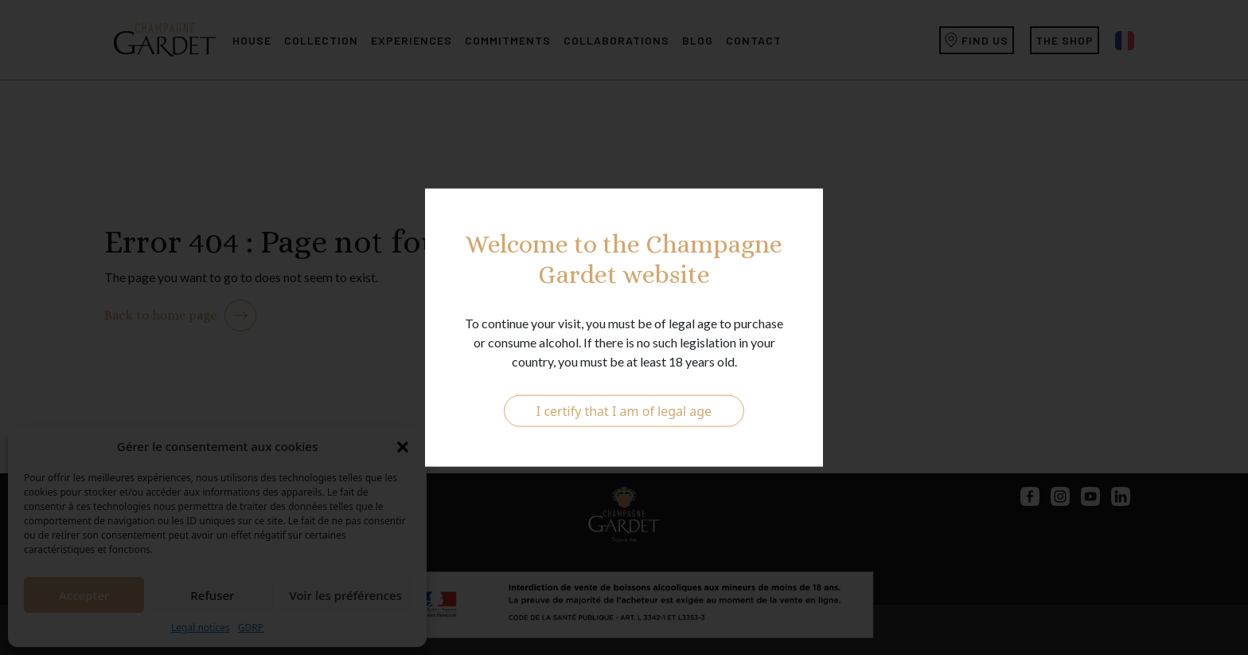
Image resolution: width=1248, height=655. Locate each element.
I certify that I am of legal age (624, 410)
